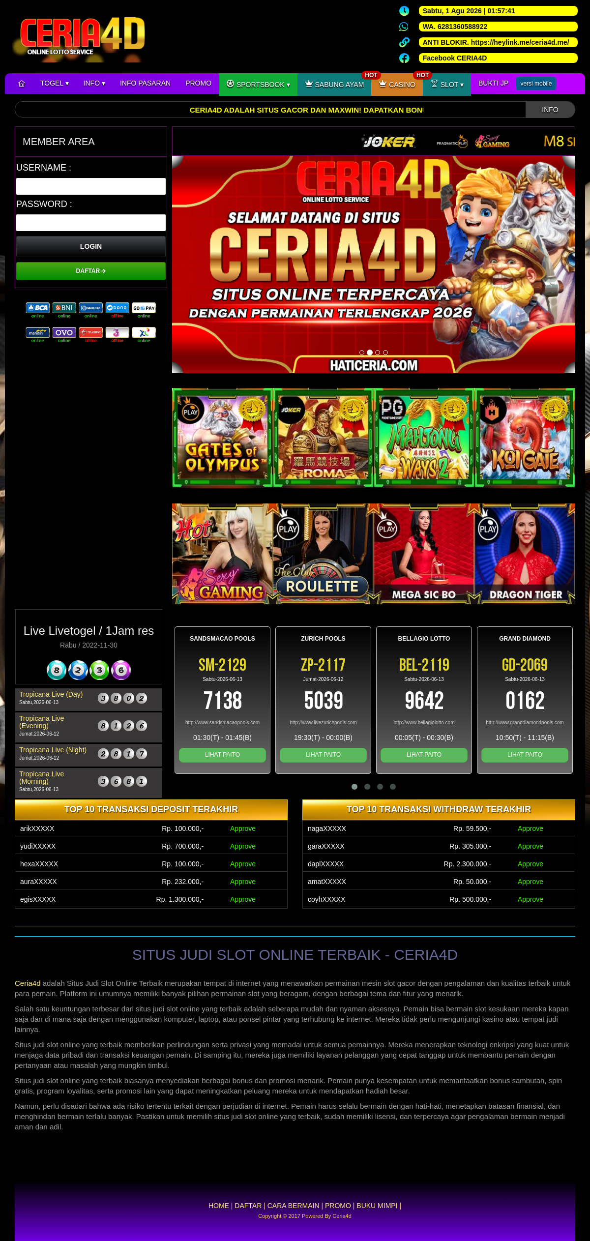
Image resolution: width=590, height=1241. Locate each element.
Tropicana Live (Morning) (41, 777)
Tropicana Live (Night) (53, 750)
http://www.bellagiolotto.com (424, 722)
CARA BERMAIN (293, 1206)
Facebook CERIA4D (455, 58)
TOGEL (54, 83)
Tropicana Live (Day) (51, 694)
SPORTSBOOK (258, 84)
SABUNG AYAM (338, 81)
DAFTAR (91, 270)
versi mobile (536, 83)
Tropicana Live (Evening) (41, 722)
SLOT (447, 84)
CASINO (401, 81)
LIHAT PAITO (222, 754)
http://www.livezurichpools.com (323, 722)
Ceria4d (28, 983)
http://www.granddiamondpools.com (524, 722)
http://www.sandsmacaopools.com (222, 722)
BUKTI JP (493, 83)
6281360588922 (462, 26)
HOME (218, 1206)
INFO (94, 83)
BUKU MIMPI (376, 1206)
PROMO (198, 83)
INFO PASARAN (145, 83)
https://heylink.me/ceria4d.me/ (520, 42)
